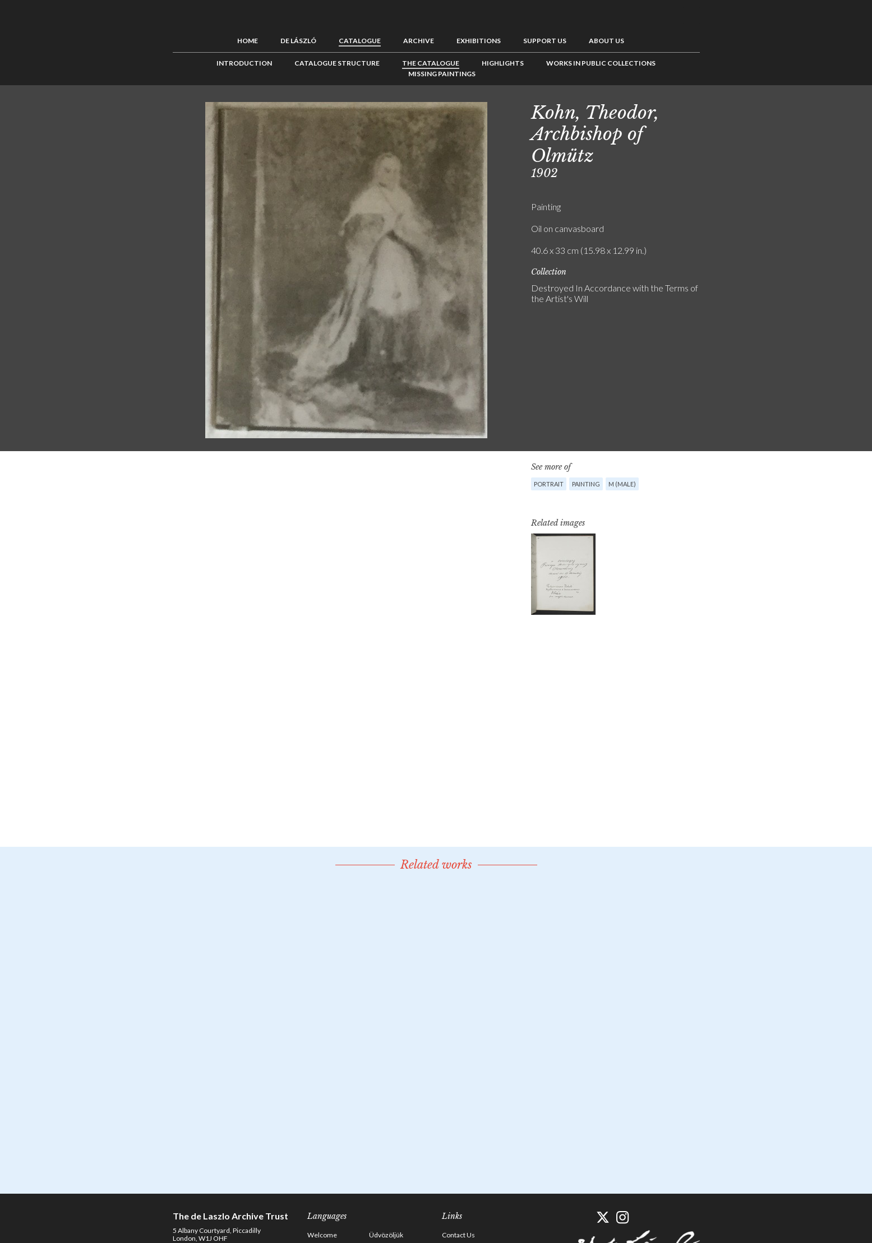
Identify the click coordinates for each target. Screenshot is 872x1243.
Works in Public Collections (601, 63)
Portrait (549, 484)
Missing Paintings (442, 73)
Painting (586, 484)
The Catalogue (430, 63)
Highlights (503, 63)
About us (606, 40)
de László (298, 40)
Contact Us (458, 1235)
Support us (544, 40)
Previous (719, 110)
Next (754, 110)
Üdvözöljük (386, 1235)
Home (247, 40)
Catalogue (360, 40)
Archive (418, 40)
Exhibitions (478, 40)
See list (736, 110)
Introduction (244, 63)
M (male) (622, 484)
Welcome (322, 1235)
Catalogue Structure (337, 63)
